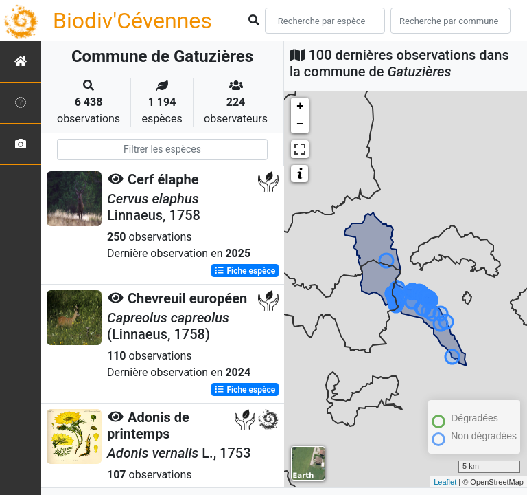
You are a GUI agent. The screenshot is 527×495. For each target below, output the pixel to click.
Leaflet (445, 482)
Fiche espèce (244, 271)
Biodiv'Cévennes (132, 21)
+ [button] (300, 106)
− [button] (300, 124)
